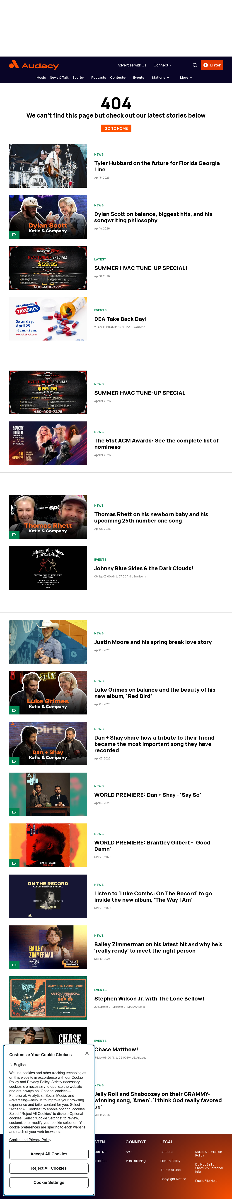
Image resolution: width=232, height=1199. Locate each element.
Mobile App (99, 1157)
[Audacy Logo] (34, 65)
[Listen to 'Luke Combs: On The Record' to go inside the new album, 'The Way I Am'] (48, 893)
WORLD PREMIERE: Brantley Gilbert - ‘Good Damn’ (152, 842)
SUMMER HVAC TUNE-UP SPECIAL (139, 389)
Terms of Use (170, 1166)
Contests (127, 77)
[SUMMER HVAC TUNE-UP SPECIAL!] (48, 264)
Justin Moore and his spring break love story (153, 638)
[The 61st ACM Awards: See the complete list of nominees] (48, 440)
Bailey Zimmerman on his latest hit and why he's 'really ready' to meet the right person (158, 944)
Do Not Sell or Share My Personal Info (209, 1164)
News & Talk (49, 77)
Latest (100, 256)
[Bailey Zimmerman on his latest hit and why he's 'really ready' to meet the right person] (48, 944)
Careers (166, 1148)
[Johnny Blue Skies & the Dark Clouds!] (48, 564)
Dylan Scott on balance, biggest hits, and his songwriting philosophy (153, 213)
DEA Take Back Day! (120, 315)
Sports (74, 77)
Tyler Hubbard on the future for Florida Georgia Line (157, 163)
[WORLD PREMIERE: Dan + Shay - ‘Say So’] (48, 791)
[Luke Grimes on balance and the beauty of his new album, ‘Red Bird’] (48, 689)
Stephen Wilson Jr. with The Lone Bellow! (149, 995)
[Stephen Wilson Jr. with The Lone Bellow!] (48, 995)
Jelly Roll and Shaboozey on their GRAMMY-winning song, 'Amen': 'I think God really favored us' (158, 1097)
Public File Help (206, 1177)
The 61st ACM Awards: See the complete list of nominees (156, 440)
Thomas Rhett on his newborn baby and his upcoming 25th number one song (151, 514)
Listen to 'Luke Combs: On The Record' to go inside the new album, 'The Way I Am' (153, 893)
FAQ (128, 1148)
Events (155, 77)
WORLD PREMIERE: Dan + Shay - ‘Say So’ (147, 791)
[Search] (193, 65)
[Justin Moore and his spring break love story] (48, 638)
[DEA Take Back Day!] (48, 315)
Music (24, 77)
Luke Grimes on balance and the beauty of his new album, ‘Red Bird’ (154, 689)
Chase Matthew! (116, 1046)
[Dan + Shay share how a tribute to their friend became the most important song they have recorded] (48, 740)
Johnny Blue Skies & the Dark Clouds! (143, 564)
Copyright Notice (173, 1175)
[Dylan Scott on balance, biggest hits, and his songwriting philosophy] (48, 213)
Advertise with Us (130, 65)
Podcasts (102, 77)
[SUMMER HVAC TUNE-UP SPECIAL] (48, 389)
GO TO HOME (116, 124)
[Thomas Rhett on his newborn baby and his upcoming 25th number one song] (48, 514)
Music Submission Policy (208, 1150)
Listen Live (98, 1148)
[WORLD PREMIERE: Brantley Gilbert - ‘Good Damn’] (48, 842)
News (99, 151)
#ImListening (136, 1157)
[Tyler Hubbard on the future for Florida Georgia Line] (48, 162)
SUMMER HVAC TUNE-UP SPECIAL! (140, 264)
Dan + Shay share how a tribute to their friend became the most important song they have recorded (154, 740)
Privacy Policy (170, 1157)
